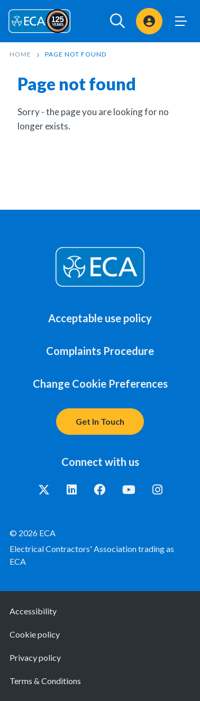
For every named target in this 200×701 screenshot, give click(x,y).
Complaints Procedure (100, 350)
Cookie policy (35, 634)
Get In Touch (100, 421)
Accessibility (33, 611)
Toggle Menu (181, 21)
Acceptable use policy (100, 318)
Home (20, 54)
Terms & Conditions (45, 681)
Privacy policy (35, 657)
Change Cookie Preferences (100, 383)
